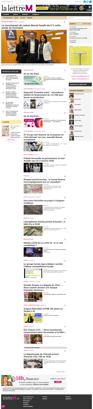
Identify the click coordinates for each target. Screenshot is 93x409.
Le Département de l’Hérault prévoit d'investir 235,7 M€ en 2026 (41, 355)
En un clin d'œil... (32, 74)
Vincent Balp (78, 120)
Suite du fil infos (60, 371)
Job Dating (73, 42)
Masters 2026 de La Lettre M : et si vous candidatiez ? (43, 244)
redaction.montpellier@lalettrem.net (80, 76)
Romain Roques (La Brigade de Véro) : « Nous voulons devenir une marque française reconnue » (43, 287)
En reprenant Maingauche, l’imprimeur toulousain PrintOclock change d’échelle (12, 105)
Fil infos (44, 397)
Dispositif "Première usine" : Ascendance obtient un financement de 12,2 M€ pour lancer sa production (44, 95)
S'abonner (29, 18)
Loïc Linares (78, 99)
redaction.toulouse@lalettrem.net (80, 79)
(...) (54, 65)
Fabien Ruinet (78, 131)
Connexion (79, 1)
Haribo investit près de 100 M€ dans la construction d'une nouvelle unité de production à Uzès (12, 85)
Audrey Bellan (78, 110)
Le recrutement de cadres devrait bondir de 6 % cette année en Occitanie (31, 26)
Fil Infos (6, 14)
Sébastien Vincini (79, 136)
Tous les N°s (11, 139)
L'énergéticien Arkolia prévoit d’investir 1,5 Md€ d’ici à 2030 (44, 222)
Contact (16, 18)
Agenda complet (87, 23)
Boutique (22, 18)
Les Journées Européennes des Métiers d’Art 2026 (78, 29)
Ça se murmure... (32, 116)
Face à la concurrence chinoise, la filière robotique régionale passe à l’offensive (12, 113)
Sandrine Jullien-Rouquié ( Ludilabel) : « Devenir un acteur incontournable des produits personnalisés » (12, 95)
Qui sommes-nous (8, 18)
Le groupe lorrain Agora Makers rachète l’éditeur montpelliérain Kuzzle (43, 265)
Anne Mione (77, 104)
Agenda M (36, 14)
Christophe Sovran (79, 94)
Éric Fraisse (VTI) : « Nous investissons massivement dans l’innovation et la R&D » (44, 331)
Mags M (15, 14)
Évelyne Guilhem (79, 126)
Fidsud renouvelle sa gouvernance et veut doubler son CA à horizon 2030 (44, 159)
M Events (25, 14)
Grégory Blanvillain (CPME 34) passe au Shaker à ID (43, 309)
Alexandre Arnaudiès (80, 115)
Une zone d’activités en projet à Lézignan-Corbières (44, 201)
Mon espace (26, 400)
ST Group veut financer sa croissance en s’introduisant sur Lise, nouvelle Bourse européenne (44, 137)
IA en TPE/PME (74, 34)
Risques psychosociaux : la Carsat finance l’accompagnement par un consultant (44, 180)
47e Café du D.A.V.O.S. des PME (78, 38)
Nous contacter (27, 398)
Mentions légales (28, 406)
